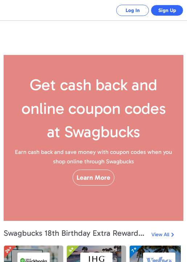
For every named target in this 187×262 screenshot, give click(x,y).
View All (160, 234)
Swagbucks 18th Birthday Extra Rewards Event (76, 233)
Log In (127, 10)
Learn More (93, 190)
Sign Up (165, 10)
